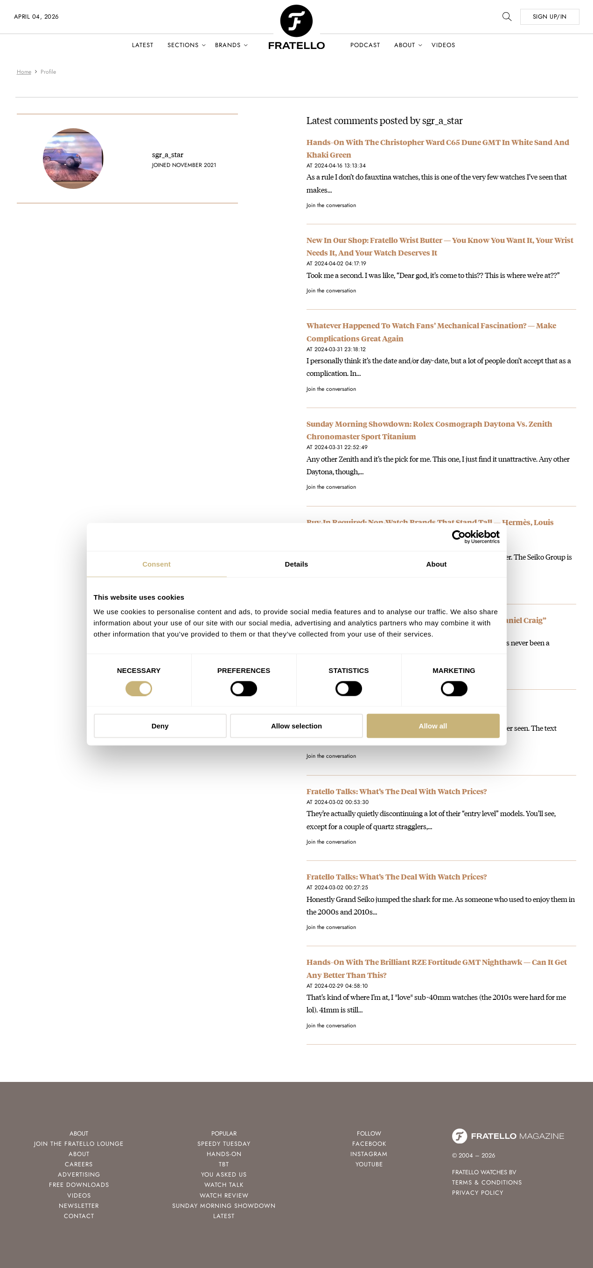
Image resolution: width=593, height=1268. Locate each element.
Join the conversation (331, 205)
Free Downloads (79, 1184)
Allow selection (296, 726)
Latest (142, 45)
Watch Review (224, 1195)
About (404, 45)
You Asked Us (224, 1174)
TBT (224, 1164)
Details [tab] (296, 564)
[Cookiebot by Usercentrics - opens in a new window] (459, 537)
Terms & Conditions (487, 1182)
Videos (443, 45)
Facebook (369, 1143)
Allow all (433, 726)
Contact (79, 1216)
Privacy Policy (477, 1192)
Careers (79, 1164)
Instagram (369, 1154)
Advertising (79, 1174)
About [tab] (436, 564)
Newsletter (79, 1205)
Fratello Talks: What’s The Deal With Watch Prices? (397, 791)
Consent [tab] (156, 564)
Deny (160, 726)
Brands (228, 45)
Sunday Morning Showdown (224, 1205)
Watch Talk (224, 1184)
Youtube (369, 1164)
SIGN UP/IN (550, 16)
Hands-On (224, 1154)
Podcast (365, 45)
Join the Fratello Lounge (79, 1143)
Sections (183, 45)
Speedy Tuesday (224, 1143)
